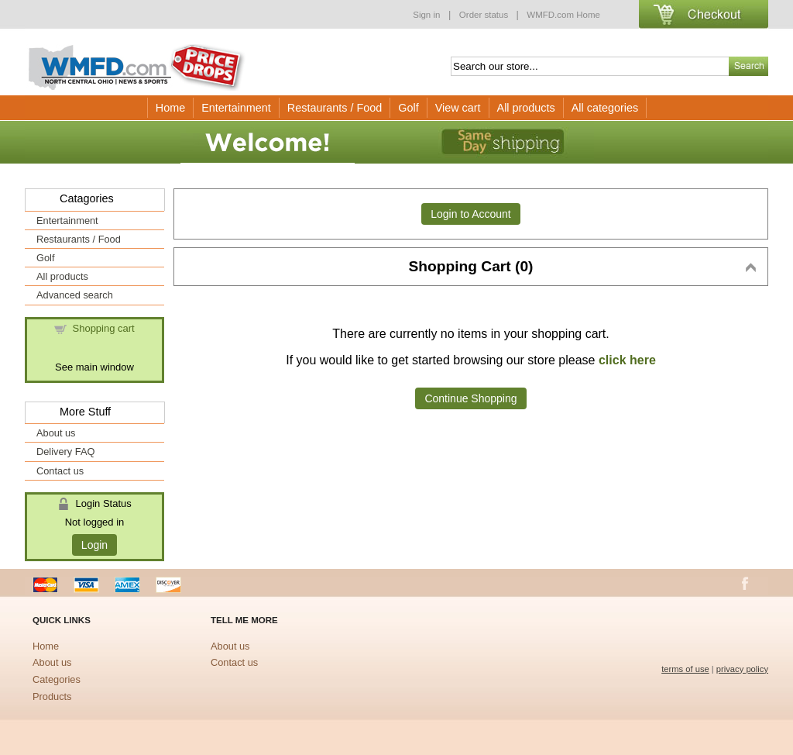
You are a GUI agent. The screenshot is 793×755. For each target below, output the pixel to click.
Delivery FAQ (65, 451)
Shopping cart (104, 328)
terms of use (685, 669)
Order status (485, 14)
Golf (408, 108)
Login (94, 545)
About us (56, 433)
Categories (57, 679)
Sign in (426, 14)
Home (170, 108)
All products (526, 108)
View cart (458, 108)
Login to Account (471, 214)
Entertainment (236, 108)
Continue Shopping (470, 398)
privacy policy (742, 669)
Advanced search (74, 295)
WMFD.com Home (563, 14)
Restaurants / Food (334, 108)
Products (52, 696)
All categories (605, 108)
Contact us (60, 471)
